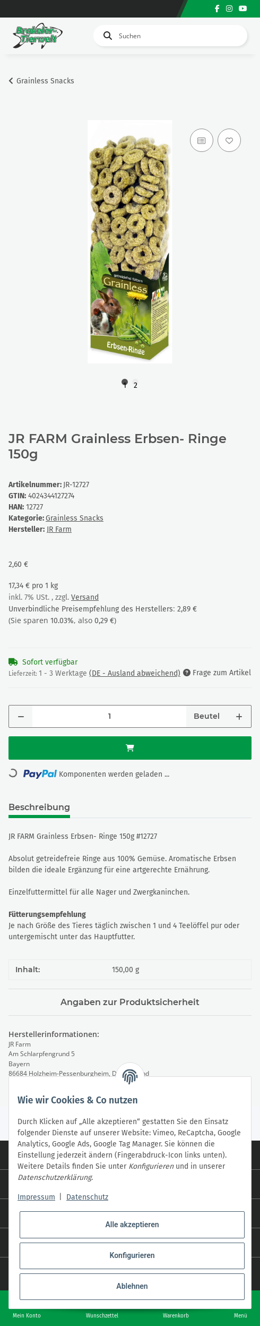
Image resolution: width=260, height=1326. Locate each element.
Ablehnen (132, 1286)
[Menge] (109, 716)
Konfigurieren (131, 1255)
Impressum (36, 1197)
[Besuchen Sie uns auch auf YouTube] (243, 8)
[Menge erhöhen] (239, 716)
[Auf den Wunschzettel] (229, 140)
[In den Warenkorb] (16, 114)
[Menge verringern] (21, 716)
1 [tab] (124, 383)
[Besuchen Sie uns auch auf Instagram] (229, 8)
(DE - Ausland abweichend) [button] (134, 673)
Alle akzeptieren (132, 1224)
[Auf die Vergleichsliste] (201, 140)
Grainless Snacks (74, 518)
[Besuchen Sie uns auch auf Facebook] (217, 8)
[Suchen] (170, 35)
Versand (85, 597)
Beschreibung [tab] (39, 807)
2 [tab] (135, 383)
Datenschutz (87, 1197)
